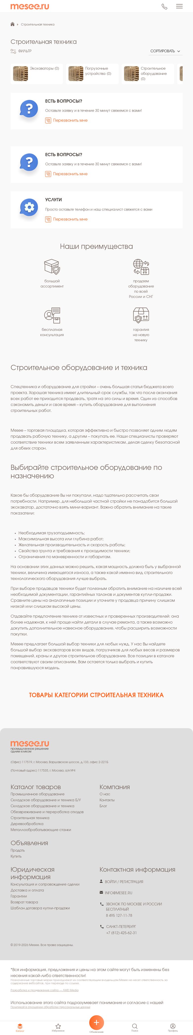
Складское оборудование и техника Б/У (46, 800)
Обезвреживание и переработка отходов (47, 812)
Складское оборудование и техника (42, 806)
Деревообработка (27, 824)
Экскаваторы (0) (44, 68)
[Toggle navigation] (179, 6)
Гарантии (19, 896)
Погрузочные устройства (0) (98, 71)
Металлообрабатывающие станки (41, 830)
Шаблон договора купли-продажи (40, 908)
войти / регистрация (124, 882)
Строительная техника (30, 818)
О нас (105, 794)
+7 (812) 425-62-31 (121, 933)
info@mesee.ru (118, 893)
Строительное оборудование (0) (154, 74)
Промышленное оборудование (37, 794)
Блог (103, 806)
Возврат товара (24, 902)
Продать (18, 850)
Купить (16, 856)
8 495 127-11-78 (119, 916)
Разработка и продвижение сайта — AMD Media (45, 990)
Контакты (107, 800)
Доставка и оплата (27, 890)
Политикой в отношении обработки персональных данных (50, 1007)
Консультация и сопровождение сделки (45, 884)
